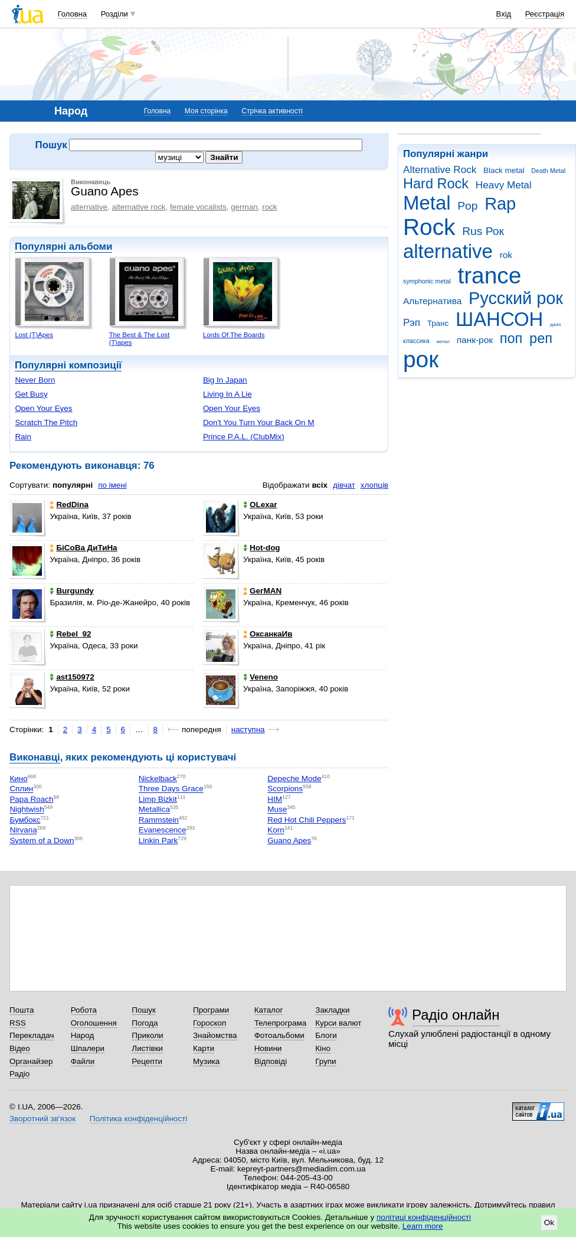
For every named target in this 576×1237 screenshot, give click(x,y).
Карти (203, 1048)
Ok (549, 1222)
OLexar (260, 504)
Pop (467, 206)
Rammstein (159, 819)
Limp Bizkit (158, 799)
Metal (427, 203)
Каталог (268, 1010)
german (244, 207)
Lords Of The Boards (234, 334)
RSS (17, 1023)
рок (420, 359)
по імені (112, 485)
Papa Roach (31, 799)
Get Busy (31, 394)
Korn (275, 830)
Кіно (322, 1048)
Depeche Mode (294, 778)
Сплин (21, 789)
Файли (83, 1061)
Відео (19, 1048)
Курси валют (338, 1023)
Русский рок (516, 298)
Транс (438, 323)
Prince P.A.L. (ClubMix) (243, 436)
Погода (145, 1023)
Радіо (19, 1073)
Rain (23, 436)
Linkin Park (158, 840)
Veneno (260, 677)
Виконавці (34, 757)
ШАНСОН (499, 319)
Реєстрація (544, 13)
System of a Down (41, 840)
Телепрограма (280, 1023)
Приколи (147, 1035)
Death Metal (548, 170)
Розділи (114, 13)
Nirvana (23, 830)
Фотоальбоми (279, 1035)
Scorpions (285, 789)
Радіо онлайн (456, 1015)
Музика (206, 1061)
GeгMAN (262, 590)
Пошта (21, 1010)
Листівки (147, 1048)
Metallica (154, 809)
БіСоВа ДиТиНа (83, 547)
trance (489, 275)
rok (506, 255)
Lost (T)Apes (34, 334)
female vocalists (198, 207)
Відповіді (270, 1061)
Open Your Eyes (43, 408)
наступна (248, 729)
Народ (82, 1035)
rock (269, 207)
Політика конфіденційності (138, 1118)
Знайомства (215, 1035)
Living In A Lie (227, 394)
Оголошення (94, 1023)
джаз (555, 324)
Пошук (144, 1010)
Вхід (504, 13)
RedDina (69, 504)
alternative (448, 251)
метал (443, 341)
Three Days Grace (171, 789)
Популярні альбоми (63, 246)
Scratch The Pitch (46, 422)
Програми (211, 1010)
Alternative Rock (439, 169)
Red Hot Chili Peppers (306, 819)
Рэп (411, 322)
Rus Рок (483, 231)
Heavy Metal (504, 185)
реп (540, 338)
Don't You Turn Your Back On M (259, 422)
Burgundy (71, 590)
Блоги (326, 1035)
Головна (72, 13)
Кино (18, 778)
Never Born (35, 380)
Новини (268, 1048)
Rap (500, 203)
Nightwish (26, 809)
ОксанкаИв (267, 633)
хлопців (374, 485)
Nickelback (158, 778)
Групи (325, 1061)
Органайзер (31, 1061)
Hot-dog (261, 547)
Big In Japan (225, 380)
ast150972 (72, 677)
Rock (429, 227)
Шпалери (87, 1048)
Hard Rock (436, 183)
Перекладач (31, 1035)
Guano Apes (289, 840)
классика (416, 340)
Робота (84, 1010)
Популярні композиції (68, 365)
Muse (277, 809)
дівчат (344, 485)
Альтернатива (432, 301)
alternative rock (138, 207)
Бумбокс (24, 819)
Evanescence (162, 830)
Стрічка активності (271, 111)
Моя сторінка (206, 111)
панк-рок (475, 340)
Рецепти (147, 1061)
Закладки (332, 1010)
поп (511, 338)
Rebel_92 (70, 633)
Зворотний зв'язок (42, 1118)
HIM (274, 799)
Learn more (422, 1226)
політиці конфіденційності (424, 1217)
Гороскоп (209, 1023)
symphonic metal (427, 281)
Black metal (503, 170)
